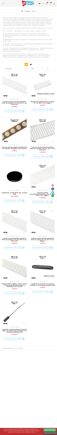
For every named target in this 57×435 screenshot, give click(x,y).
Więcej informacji (50, 433)
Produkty (27, 11)
